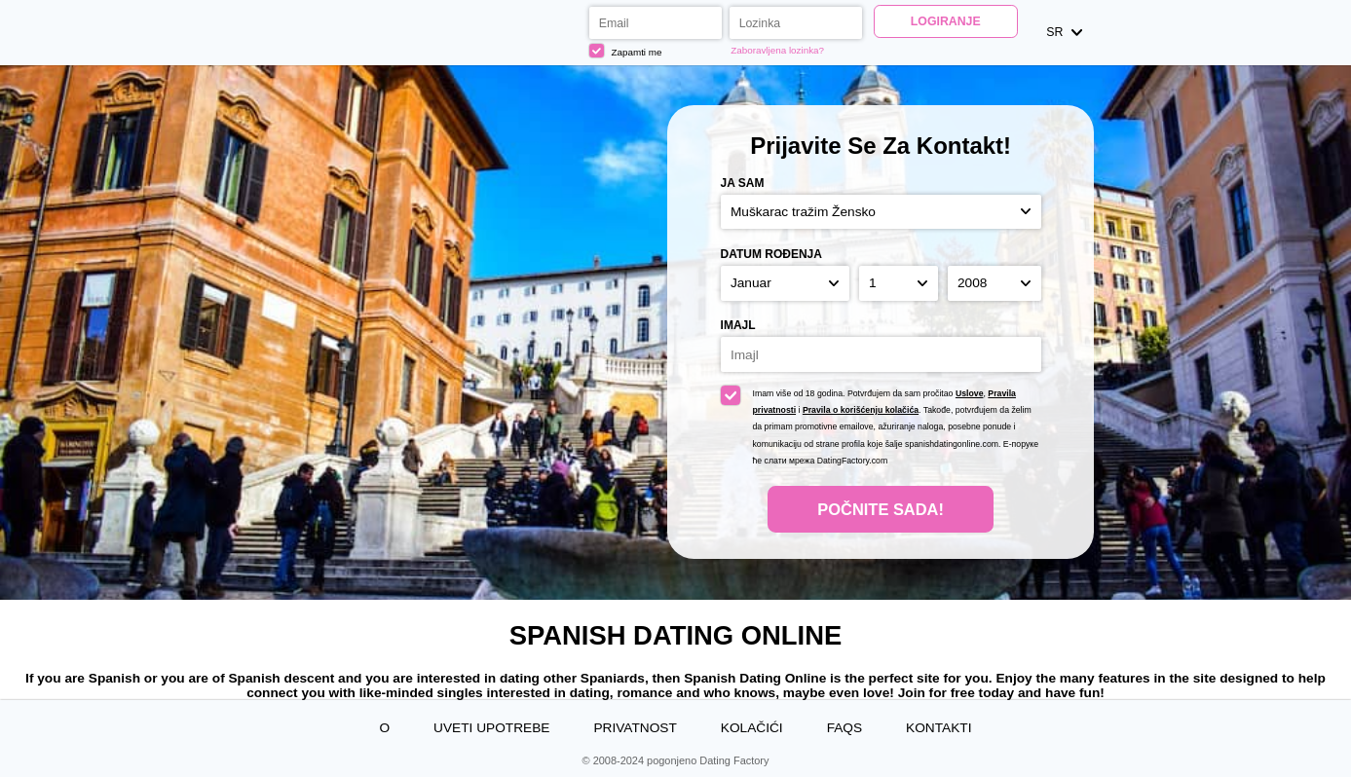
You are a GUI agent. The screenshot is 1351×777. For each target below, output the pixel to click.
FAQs (845, 728)
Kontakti (938, 728)
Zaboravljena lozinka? (777, 50)
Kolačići (752, 728)
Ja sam (743, 183)
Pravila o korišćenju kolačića (861, 410)
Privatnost (634, 728)
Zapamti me (625, 51)
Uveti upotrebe (491, 728)
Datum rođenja (771, 254)
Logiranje (946, 21)
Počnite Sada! (880, 509)
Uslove (970, 393)
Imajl (738, 325)
